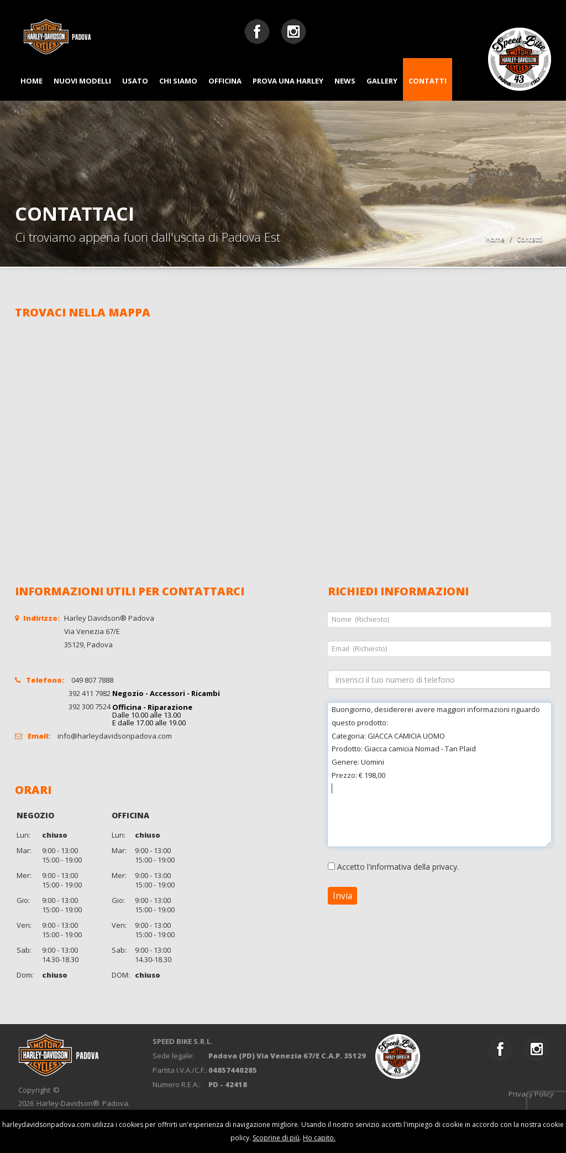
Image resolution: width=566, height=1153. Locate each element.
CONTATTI (427, 81)
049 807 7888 (92, 680)
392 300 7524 (90, 706)
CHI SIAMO (178, 81)
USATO (135, 81)
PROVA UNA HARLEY (288, 81)
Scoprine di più (276, 1137)
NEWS (344, 81)
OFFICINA (225, 81)
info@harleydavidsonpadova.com (114, 736)
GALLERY (381, 81)
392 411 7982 (90, 693)
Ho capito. (319, 1137)
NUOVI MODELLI (82, 81)
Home (495, 239)
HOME (31, 81)
